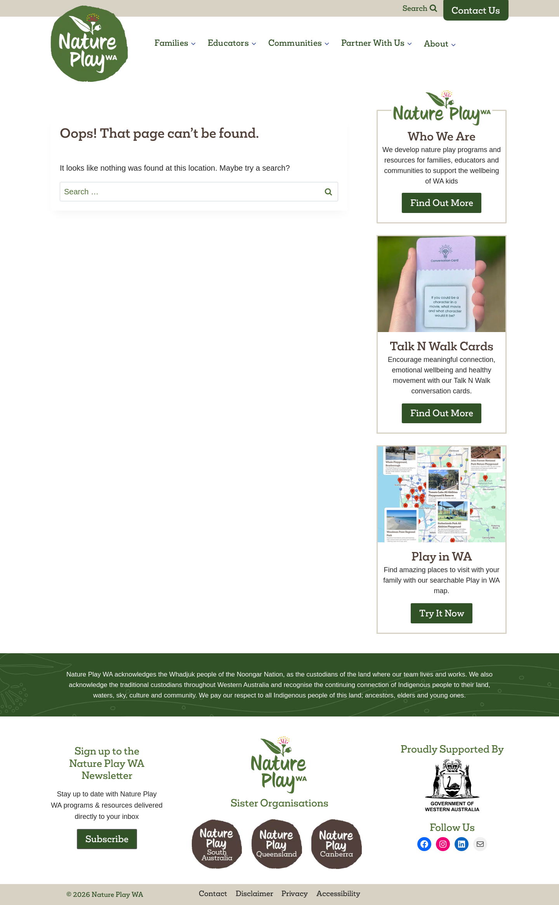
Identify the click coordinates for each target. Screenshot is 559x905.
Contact (213, 893)
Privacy (294, 893)
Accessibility (338, 893)
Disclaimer (254, 893)
